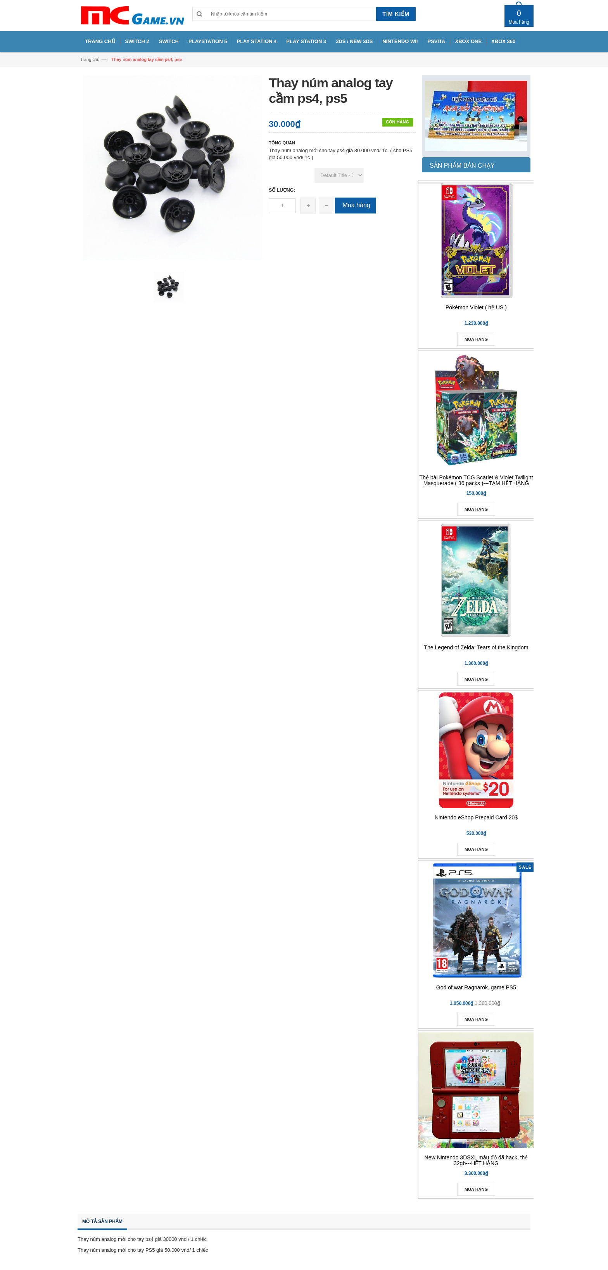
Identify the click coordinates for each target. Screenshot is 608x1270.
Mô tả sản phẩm (102, 1221)
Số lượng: (282, 190)
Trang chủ (90, 59)
